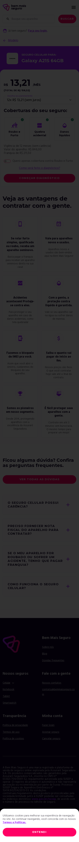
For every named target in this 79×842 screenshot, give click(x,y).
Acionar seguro (50, 732)
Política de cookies (13, 739)
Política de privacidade (15, 725)
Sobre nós (48, 647)
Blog (44, 654)
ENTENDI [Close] (39, 832)
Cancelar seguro (51, 739)
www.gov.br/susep (44, 799)
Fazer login (48, 725)
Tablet (6, 696)
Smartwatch (9, 703)
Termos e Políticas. (14, 823)
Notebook (8, 690)
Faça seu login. (37, 31)
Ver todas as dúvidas (40, 479)
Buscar (67, 18)
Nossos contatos (51, 683)
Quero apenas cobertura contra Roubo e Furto (43, 161)
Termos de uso (11, 732)
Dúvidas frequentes (53, 661)
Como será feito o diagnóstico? (39, 168)
